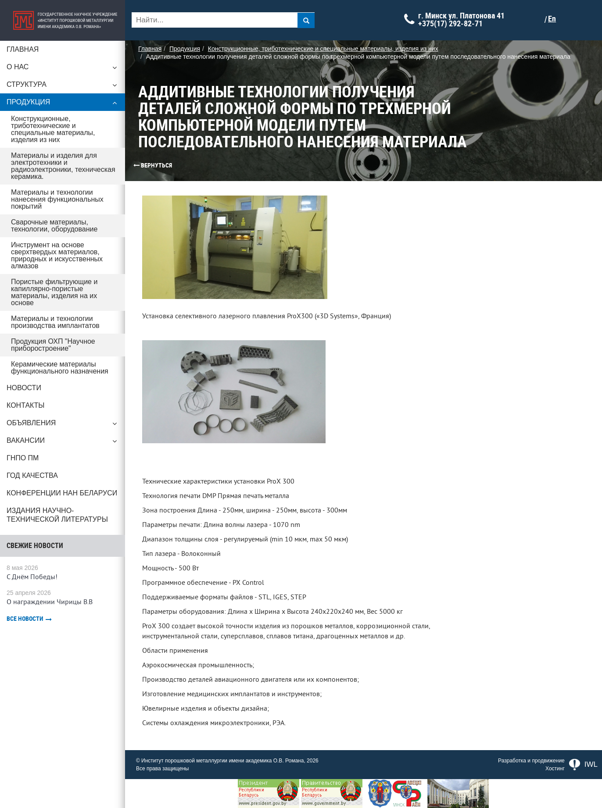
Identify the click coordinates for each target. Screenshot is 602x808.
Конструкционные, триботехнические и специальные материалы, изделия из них (66, 125)
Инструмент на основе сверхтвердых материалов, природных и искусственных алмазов (57, 248)
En (559, 19)
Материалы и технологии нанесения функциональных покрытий (57, 192)
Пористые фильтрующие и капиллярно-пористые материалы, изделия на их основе (67, 281)
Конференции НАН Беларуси (62, 479)
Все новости (29, 605)
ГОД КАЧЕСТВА (32, 461)
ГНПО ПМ (23, 444)
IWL (583, 764)
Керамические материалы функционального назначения (59, 353)
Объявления (66, 411)
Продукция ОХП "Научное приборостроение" (53, 331)
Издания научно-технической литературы (57, 501)
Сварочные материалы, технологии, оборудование (54, 218)
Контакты (25, 391)
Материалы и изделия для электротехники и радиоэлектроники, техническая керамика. (63, 159)
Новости (24, 373)
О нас (66, 69)
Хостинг (555, 768)
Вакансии (66, 428)
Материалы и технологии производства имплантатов (55, 308)
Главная (23, 49)
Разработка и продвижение (531, 761)
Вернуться (142, 165)
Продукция (66, 104)
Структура (66, 86)
